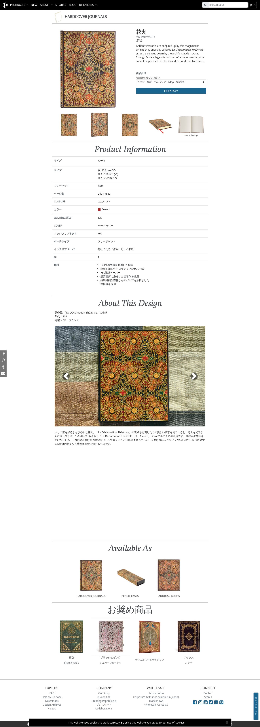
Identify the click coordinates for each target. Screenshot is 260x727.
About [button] (45, 5)
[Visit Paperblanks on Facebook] (195, 702)
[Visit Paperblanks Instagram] (200, 702)
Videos (52, 708)
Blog (72, 5)
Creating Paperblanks (104, 701)
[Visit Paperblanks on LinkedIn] (216, 702)
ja (251, 5)
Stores (60, 5)
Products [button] (18, 5)
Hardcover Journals (86, 16)
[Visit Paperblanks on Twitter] (211, 702)
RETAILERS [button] (86, 5)
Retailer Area (156, 693)
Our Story (104, 693)
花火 (139, 40)
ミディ (161, 82)
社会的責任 (104, 697)
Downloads (52, 701)
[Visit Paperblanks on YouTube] (206, 702)
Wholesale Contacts (156, 704)
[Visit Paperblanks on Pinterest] (221, 702)
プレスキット (104, 704)
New (34, 5)
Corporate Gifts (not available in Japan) (156, 697)
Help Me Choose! (52, 697)
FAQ (51, 693)
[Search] (228, 5)
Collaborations (104, 708)
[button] (66, 376)
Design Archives (52, 704)
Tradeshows (156, 701)
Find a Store (171, 91)
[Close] (227, 722)
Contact (208, 693)
